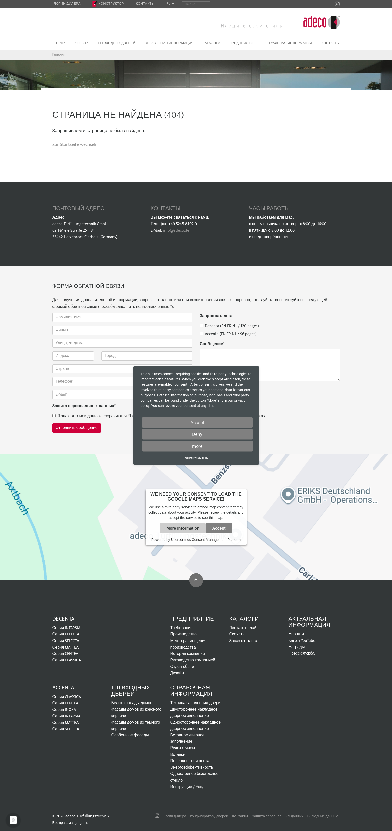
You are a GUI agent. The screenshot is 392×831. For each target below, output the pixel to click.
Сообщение (212, 344)
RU (170, 3)
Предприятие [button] (242, 43)
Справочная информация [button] (169, 43)
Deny (197, 434)
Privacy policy (200, 457)
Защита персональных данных (84, 406)
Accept (218, 528)
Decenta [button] (59, 43)
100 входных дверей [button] (117, 43)
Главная (59, 55)
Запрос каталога (216, 316)
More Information (182, 528)
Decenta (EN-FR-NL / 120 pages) (229, 326)
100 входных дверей (130, 691)
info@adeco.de (176, 230)
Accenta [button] (81, 43)
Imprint (188, 457)
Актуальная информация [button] (288, 43)
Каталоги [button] (211, 43)
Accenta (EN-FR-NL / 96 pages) (228, 334)
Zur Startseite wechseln (75, 144)
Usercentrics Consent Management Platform (206, 540)
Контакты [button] (331, 43)
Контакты (145, 3)
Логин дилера (67, 3)
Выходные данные (322, 816)
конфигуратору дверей (209, 816)
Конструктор (108, 3)
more (197, 446)
